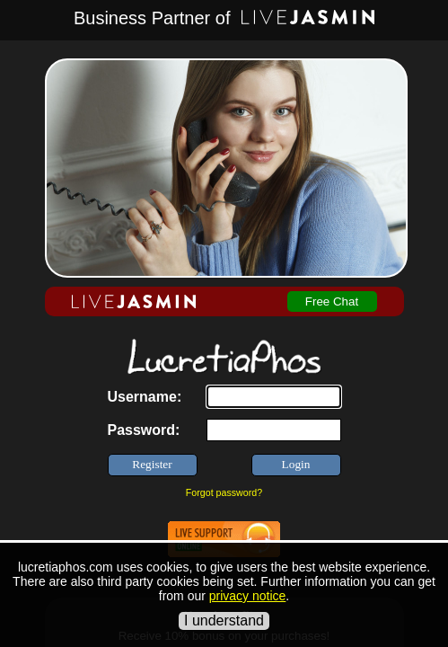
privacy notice (247, 596)
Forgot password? (224, 492)
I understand (224, 620)
